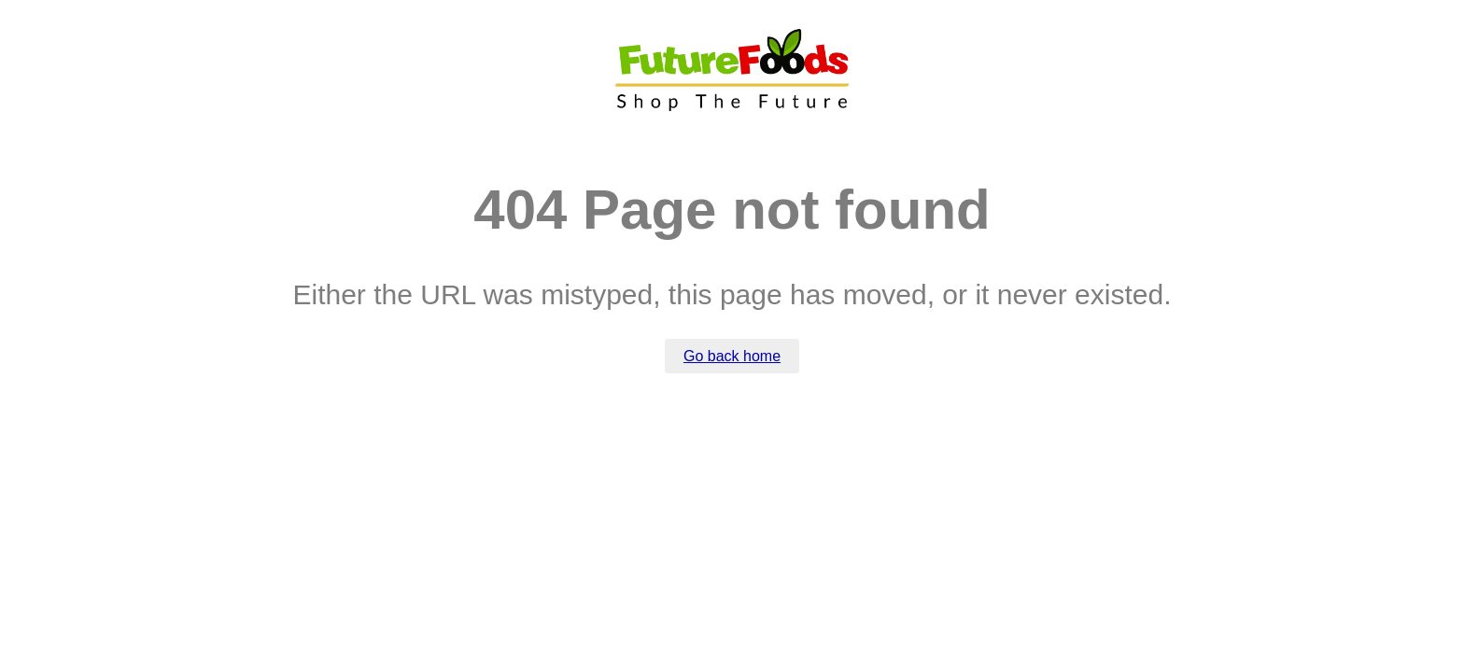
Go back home (732, 356)
